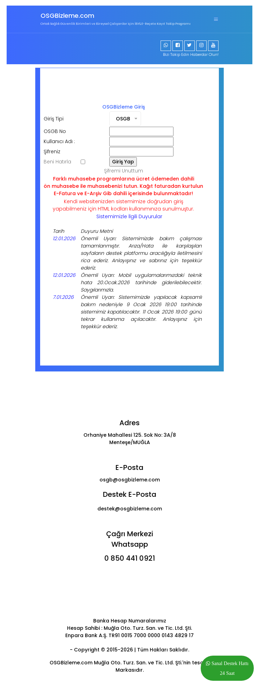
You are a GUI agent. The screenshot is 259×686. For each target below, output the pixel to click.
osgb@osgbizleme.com (129, 479)
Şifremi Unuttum (123, 170)
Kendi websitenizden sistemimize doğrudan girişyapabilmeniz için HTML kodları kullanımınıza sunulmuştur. (123, 205)
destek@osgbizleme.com (129, 508)
